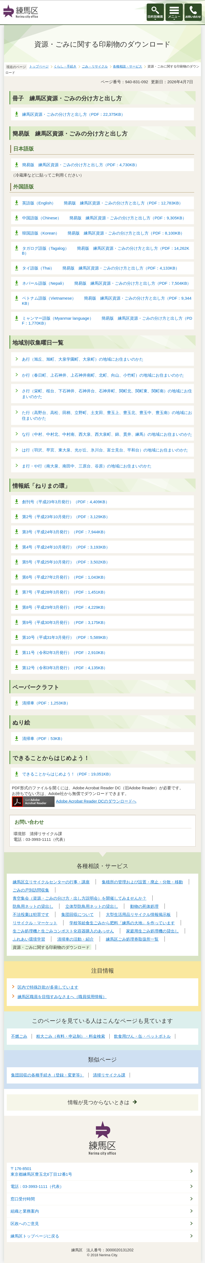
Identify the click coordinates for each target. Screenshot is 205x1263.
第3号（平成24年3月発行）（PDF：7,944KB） (64, 532)
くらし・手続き (65, 66)
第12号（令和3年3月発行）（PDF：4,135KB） (64, 667)
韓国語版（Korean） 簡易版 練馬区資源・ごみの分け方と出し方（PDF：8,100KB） (103, 233)
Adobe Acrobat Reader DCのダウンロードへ (74, 801)
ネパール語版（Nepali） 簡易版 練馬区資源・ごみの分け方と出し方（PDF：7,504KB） (106, 283)
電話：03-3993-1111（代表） (37, 1186)
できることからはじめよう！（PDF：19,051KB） (67, 774)
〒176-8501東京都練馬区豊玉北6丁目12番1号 (41, 1171)
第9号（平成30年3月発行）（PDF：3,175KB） (64, 622)
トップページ (39, 66)
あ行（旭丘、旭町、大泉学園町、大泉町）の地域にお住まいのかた (82, 359)
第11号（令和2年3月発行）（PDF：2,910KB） (64, 652)
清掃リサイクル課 (109, 1075)
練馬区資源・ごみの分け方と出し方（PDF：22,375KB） (73, 114)
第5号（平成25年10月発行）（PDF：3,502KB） (66, 562)
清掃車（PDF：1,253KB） (46, 703)
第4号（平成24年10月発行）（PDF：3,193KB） (66, 547)
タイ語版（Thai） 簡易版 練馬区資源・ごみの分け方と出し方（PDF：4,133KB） (100, 268)
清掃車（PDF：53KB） (43, 738)
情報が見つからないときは (98, 1102)
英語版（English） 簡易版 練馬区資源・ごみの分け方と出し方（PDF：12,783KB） (102, 203)
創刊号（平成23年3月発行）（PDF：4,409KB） (65, 501)
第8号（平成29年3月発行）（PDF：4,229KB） (64, 607)
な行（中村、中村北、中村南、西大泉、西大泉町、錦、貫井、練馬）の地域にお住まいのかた (107, 434)
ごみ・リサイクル (95, 66)
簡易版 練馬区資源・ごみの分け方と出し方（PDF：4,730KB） (80, 164)
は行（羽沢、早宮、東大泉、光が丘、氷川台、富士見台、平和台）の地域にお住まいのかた (105, 450)
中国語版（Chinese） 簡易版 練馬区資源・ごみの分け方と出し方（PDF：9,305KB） (104, 218)
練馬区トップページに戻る (35, 1236)
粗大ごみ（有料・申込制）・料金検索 (70, 1036)
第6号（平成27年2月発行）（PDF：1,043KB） (64, 577)
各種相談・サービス (127, 66)
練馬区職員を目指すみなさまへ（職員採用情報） (62, 996)
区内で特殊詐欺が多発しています (48, 987)
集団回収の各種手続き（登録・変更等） (47, 1075)
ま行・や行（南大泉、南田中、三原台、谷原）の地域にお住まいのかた (87, 466)
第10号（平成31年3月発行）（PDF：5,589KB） (66, 637)
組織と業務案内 (25, 1211)
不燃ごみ (19, 1036)
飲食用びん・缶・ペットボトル (142, 1036)
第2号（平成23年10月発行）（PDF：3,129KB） (66, 516)
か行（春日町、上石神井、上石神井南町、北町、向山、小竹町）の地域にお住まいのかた (103, 375)
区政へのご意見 (25, 1224)
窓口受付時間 (23, 1199)
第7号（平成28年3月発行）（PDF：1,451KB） (64, 592)
